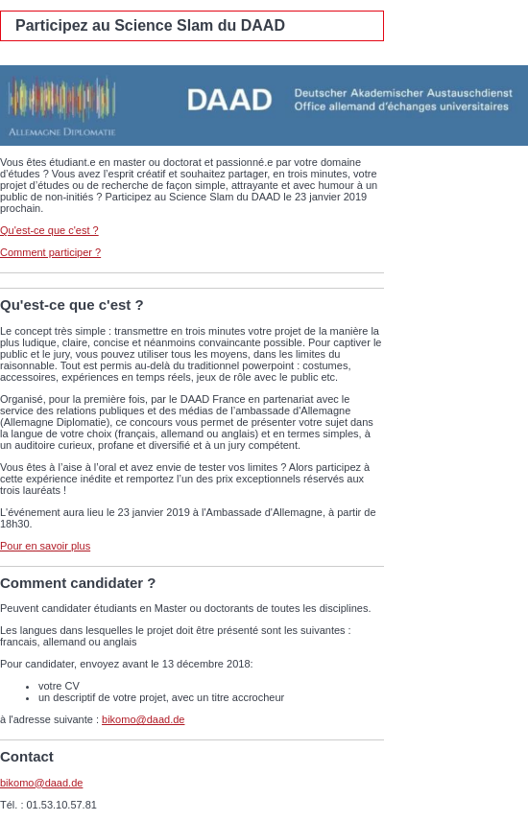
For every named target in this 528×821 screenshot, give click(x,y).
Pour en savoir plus (45, 545)
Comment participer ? (50, 252)
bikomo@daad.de (143, 719)
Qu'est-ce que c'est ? (49, 230)
